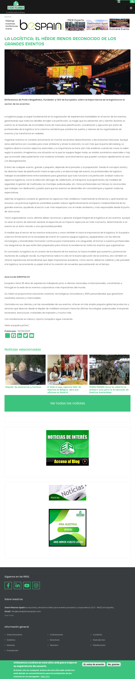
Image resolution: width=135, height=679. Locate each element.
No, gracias (113, 664)
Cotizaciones (56, 634)
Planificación (99, 645)
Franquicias (12, 650)
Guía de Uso (99, 639)
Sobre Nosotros (14, 634)
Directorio (55, 639)
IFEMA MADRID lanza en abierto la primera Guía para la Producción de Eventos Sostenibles (109, 390)
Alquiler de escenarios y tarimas (23, 387)
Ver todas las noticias (67, 403)
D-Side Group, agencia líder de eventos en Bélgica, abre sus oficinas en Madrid (64, 390)
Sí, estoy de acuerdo (94, 664)
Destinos (11, 639)
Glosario (54, 645)
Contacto (97, 634)
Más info (45, 676)
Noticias (11, 645)
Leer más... (10, 615)
